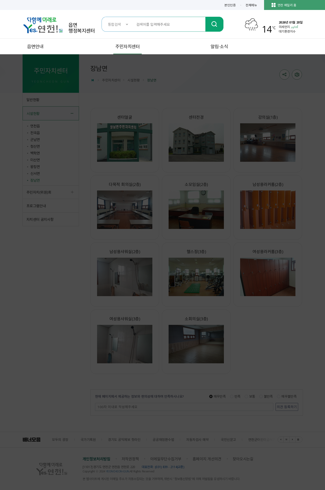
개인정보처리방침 (96, 459)
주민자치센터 (111, 80)
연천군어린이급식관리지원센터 (269, 439)
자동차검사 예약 (197, 439)
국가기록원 (88, 439)
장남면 (35, 180)
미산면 (35, 159)
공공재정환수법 (163, 439)
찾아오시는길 (243, 459)
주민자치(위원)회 (38, 192)
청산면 (35, 146)
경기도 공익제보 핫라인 (124, 439)
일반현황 (32, 99)
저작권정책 (130, 459)
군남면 (35, 139)
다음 (292, 439)
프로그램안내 (36, 205)
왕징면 (35, 166)
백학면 (35, 153)
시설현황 (33, 113)
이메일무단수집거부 (165, 459)
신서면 (35, 173)
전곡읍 (35, 132)
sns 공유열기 (284, 74)
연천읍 (35, 126)
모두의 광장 (60, 439)
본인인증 (230, 5)
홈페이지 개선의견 (207, 459)
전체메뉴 (251, 5)
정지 (287, 439)
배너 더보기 (298, 439)
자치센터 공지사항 (39, 219)
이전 (281, 439)
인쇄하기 (297, 74)
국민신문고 (228, 439)
